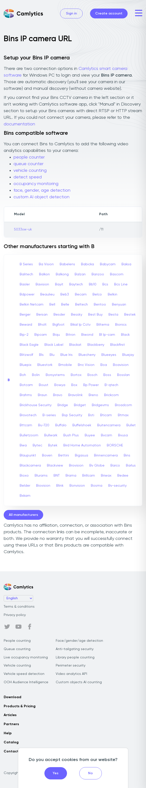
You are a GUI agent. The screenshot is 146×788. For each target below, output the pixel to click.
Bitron (70, 334)
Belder (25, 485)
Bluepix (25, 365)
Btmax (123, 415)
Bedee (122, 475)
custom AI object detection (41, 197)
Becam (81, 294)
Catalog (11, 742)
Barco (115, 465)
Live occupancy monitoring (26, 657)
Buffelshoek (81, 425)
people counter (29, 157)
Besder (59, 314)
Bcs (105, 284)
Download (12, 697)
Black (125, 334)
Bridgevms (100, 405)
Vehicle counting (17, 665)
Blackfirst (117, 345)
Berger (25, 314)
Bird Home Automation (82, 445)
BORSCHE (115, 445)
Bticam (106, 415)
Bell (52, 304)
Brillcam (88, 475)
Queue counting (17, 649)
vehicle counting (30, 170)
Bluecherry (87, 355)
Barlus (131, 465)
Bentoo (100, 304)
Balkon (44, 274)
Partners (11, 724)
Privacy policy (15, 615)
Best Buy (95, 314)
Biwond (87, 334)
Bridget (80, 405)
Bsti (91, 415)
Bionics (121, 324)
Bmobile (65, 365)
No (90, 773)
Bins (127, 455)
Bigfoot (59, 324)
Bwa (23, 445)
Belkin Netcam (31, 304)
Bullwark (50, 435)
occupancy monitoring (35, 184)
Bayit (59, 284)
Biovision (43, 485)
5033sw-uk (23, 229)
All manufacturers (23, 515)
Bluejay (128, 355)
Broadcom (123, 405)
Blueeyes (108, 355)
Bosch (92, 375)
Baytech (76, 284)
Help (8, 733)
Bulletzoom (29, 435)
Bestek (130, 314)
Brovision (76, 465)
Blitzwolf (26, 355)
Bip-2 (24, 334)
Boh (23, 375)
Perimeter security (70, 665)
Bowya (59, 385)
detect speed (27, 177)
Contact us (13, 751)
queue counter (28, 164)
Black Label (53, 345)
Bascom (116, 274)
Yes (55, 773)
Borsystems (55, 375)
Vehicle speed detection (24, 674)
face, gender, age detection (41, 190)
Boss (107, 375)
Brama (71, 475)
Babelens (67, 264)
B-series (49, 415)
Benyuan (119, 304)
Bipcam (40, 334)
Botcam (26, 385)
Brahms (26, 395)
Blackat (75, 345)
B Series (26, 264)
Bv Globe (97, 465)
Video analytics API (71, 674)
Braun (42, 395)
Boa (103, 365)
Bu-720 (43, 425)
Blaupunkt (28, 455)
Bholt (42, 324)
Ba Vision (46, 264)
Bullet (131, 425)
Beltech (81, 304)
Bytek (52, 445)
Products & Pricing (20, 706)
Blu (52, 355)
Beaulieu (47, 294)
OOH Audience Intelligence (26, 682)
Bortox (76, 375)
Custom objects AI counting (79, 682)
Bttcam (26, 425)
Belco (97, 294)
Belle (65, 304)
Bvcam (106, 435)
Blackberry (95, 345)
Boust (43, 385)
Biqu (56, 334)
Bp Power (91, 385)
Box (74, 385)
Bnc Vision (86, 365)
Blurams (41, 475)
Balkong (62, 274)
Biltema (102, 324)
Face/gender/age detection (79, 640)
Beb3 (64, 294)
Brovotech (28, 415)
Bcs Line (121, 284)
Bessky (76, 314)
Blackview (55, 465)
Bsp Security (72, 415)
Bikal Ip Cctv (80, 324)
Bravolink (75, 395)
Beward (26, 324)
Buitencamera (108, 425)
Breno (93, 395)
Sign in (71, 13)
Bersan (42, 314)
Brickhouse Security (36, 405)
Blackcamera (30, 465)
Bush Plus (71, 435)
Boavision (121, 365)
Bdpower (27, 294)
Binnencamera (106, 455)
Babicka (87, 264)
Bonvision (77, 485)
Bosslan (123, 375)
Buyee (90, 435)
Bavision (42, 284)
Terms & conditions (19, 606)
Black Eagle (29, 345)
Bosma (96, 485)
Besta (113, 314)
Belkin (112, 294)
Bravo (57, 395)
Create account (108, 13)
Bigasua (81, 455)
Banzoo (98, 274)
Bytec (37, 445)
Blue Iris (66, 355)
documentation (19, 124)
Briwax (106, 475)
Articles (10, 715)
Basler (25, 284)
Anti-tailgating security (74, 649)
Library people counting (75, 657)
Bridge (62, 405)
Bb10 (92, 284)
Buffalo (60, 425)
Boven (47, 455)
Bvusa (123, 435)
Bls (41, 355)
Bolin (36, 375)
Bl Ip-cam (107, 334)
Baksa (126, 264)
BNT (56, 475)
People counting (17, 640)
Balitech (26, 274)
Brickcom (111, 395)
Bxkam (25, 495)
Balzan (80, 274)
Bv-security (117, 485)
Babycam (108, 264)
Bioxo (24, 475)
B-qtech (111, 385)
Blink (60, 485)
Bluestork (45, 365)
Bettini (63, 455)
